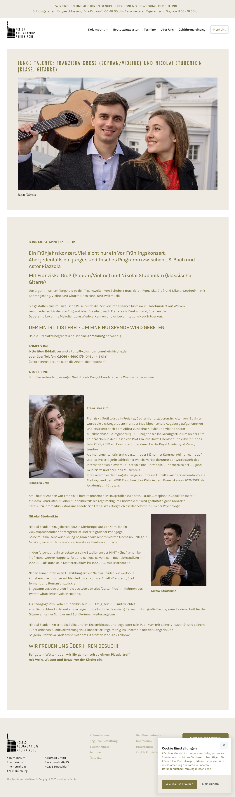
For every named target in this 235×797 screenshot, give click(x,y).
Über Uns (167, 29)
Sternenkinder (99, 746)
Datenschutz (144, 746)
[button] (224, 745)
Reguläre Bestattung (104, 741)
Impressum (144, 741)
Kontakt (219, 29)
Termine (150, 29)
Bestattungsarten (126, 29)
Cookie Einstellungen (150, 752)
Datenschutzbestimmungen (180, 768)
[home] (21, 29)
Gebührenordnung (192, 29)
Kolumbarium (98, 29)
